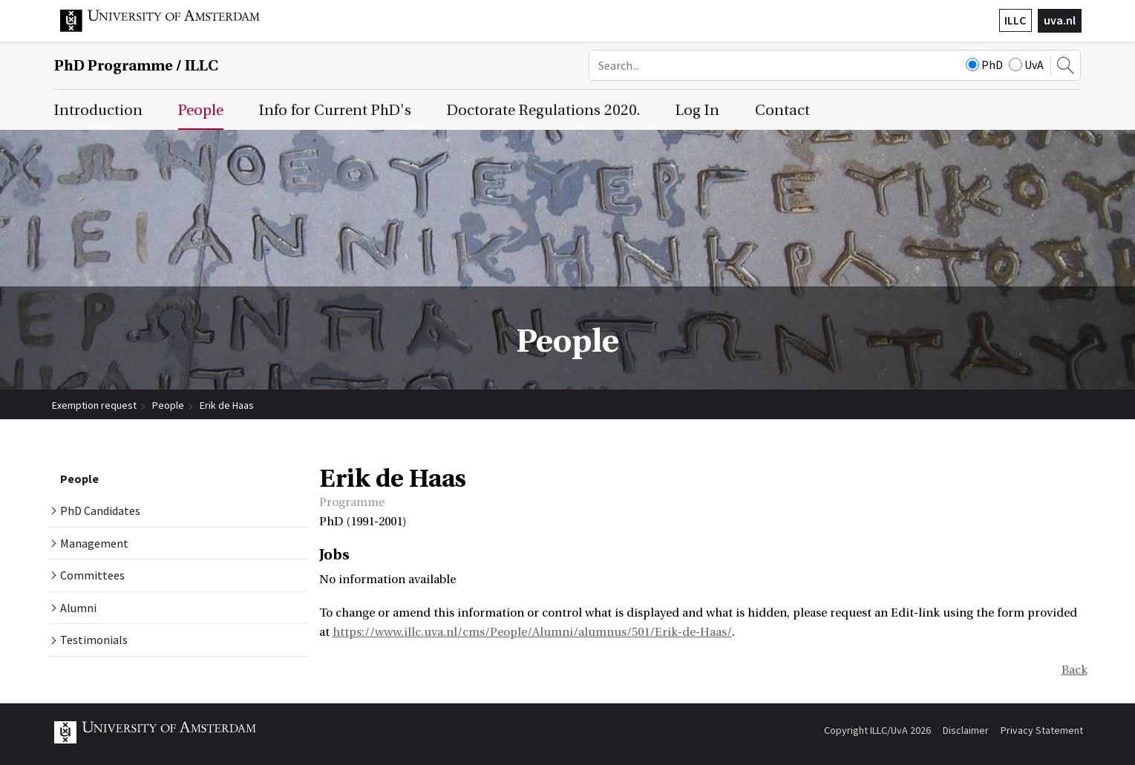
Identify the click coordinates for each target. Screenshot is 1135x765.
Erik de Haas (227, 405)
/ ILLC (136, 65)
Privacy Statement (1042, 730)
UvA (1026, 64)
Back (1074, 670)
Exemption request (94, 405)
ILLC (1015, 20)
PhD (984, 64)
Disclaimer (966, 730)
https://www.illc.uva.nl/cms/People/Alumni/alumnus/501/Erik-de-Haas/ (532, 632)
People (168, 405)
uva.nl (1060, 20)
